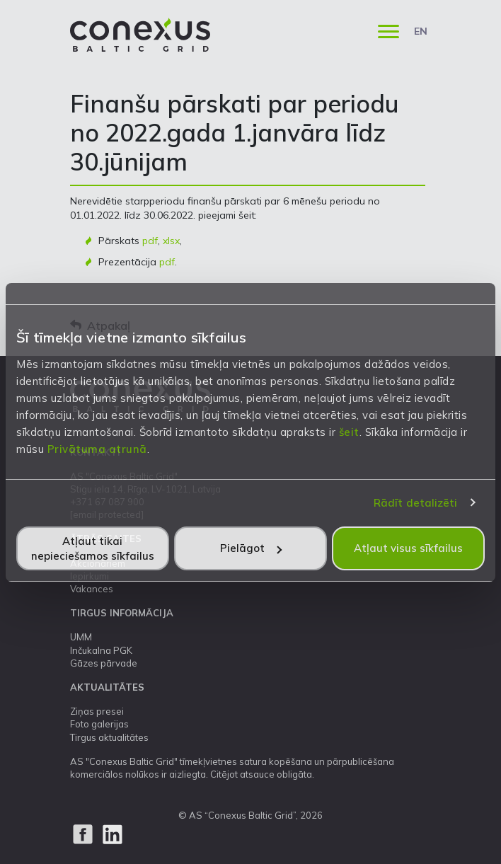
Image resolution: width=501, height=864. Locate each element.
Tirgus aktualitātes (109, 737)
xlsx (171, 240)
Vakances (91, 588)
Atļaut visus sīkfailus (408, 548)
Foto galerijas (99, 724)
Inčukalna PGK (101, 650)
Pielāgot (251, 548)
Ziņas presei (97, 711)
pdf (150, 240)
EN (420, 31)
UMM (81, 637)
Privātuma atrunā (97, 449)
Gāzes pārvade (103, 663)
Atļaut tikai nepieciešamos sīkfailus (92, 548)
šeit (349, 432)
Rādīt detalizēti (416, 502)
